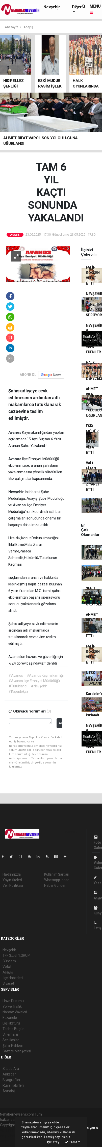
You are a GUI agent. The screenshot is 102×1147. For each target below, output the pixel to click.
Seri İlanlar (11, 1040)
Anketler (9, 1074)
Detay (53, 1142)
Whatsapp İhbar (56, 880)
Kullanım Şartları (56, 874)
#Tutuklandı (18, 686)
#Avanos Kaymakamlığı (45, 675)
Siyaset (8, 983)
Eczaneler (10, 1018)
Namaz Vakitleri (15, 1012)
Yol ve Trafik (12, 1006)
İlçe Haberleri (12, 978)
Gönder (60, 723)
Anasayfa (12, 27)
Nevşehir (51, 7)
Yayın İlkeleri (12, 880)
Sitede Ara (11, 1069)
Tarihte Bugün (13, 1029)
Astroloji (9, 1091)
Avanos (15, 432)
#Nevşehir (39, 686)
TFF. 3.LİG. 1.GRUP (16, 955)
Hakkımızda (12, 874)
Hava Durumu (13, 1001)
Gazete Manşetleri (17, 1051)
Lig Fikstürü (11, 1023)
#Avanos (16, 675)
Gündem (9, 961)
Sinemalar (10, 1034)
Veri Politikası (13, 885)
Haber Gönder (55, 885)
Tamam (73, 1142)
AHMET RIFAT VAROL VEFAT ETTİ (92, 625)
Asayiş (28, 27)
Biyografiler (11, 1080)
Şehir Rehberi (13, 1046)
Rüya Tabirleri (13, 1085)
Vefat (7, 967)
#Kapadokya (18, 691)
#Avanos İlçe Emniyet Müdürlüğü (34, 681)
